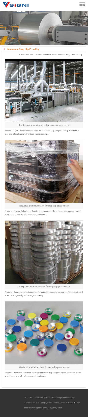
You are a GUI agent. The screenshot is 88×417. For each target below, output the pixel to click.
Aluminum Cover (48, 54)
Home (38, 54)
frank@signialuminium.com (63, 397)
